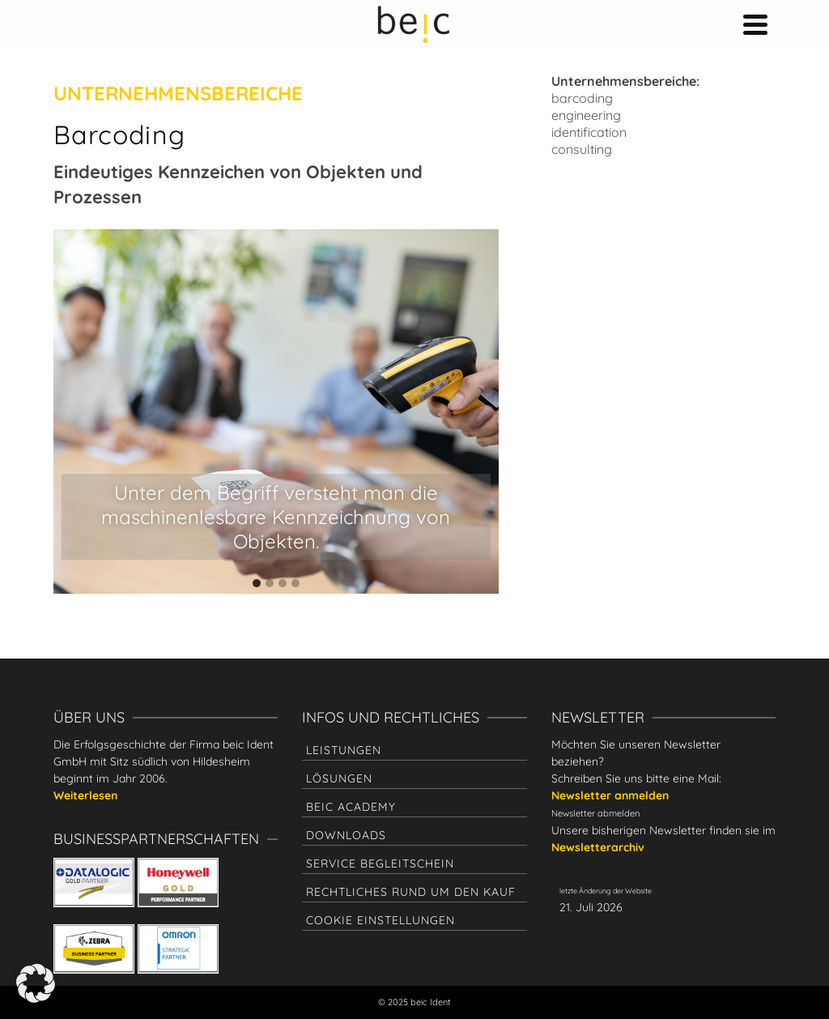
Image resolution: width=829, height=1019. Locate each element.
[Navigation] (755, 24)
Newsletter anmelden (610, 795)
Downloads (346, 835)
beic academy (351, 806)
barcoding (582, 98)
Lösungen (339, 778)
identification (589, 132)
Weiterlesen (85, 795)
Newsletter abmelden (595, 813)
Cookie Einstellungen (380, 920)
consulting (581, 149)
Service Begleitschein (380, 863)
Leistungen (343, 750)
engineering (586, 115)
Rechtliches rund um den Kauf (411, 892)
